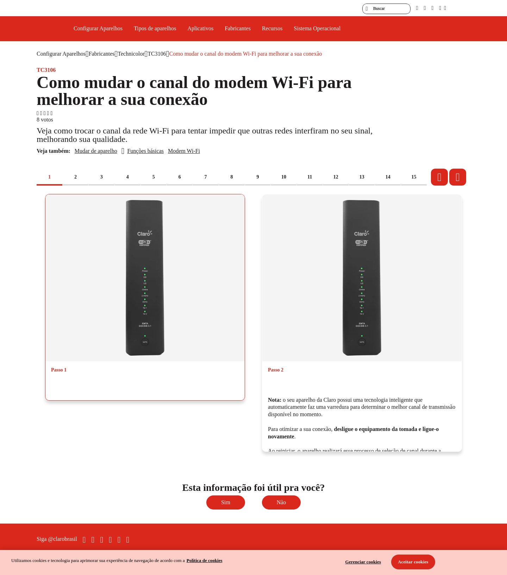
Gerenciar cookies (363, 561)
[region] (253, 562)
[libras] (425, 8)
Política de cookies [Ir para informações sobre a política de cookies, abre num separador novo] (205, 560)
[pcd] (417, 8)
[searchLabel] (386, 9)
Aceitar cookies (413, 561)
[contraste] (432, 8)
